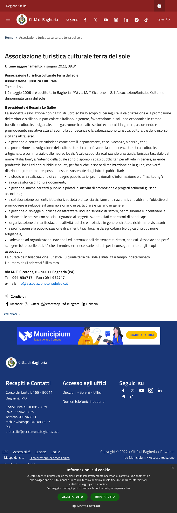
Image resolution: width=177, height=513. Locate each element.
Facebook (14, 303)
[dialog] (88, 488)
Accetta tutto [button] (72, 497)
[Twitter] (94, 19)
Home (9, 37)
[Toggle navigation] (8, 19)
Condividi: (15, 296)
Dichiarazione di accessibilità (50, 457)
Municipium (137, 457)
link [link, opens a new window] (128, 488)
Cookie (55, 451)
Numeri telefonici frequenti (83, 401)
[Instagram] (114, 19)
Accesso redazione (162, 457)
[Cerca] (168, 19)
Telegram (70, 303)
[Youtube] (104, 19)
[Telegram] (135, 19)
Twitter (31, 303)
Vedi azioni (13, 314)
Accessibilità (21, 451)
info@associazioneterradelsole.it (42, 283)
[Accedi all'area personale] (159, 6)
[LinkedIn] (125, 19)
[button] (89, 506)
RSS (5, 451)
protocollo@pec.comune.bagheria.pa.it (32, 431)
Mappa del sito (14, 457)
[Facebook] (83, 19)
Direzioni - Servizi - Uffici (82, 392)
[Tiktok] (144, 19)
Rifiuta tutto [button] (105, 496)
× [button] (172, 468)
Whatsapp (50, 303)
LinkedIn (89, 303)
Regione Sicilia (16, 5)
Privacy (40, 451)
